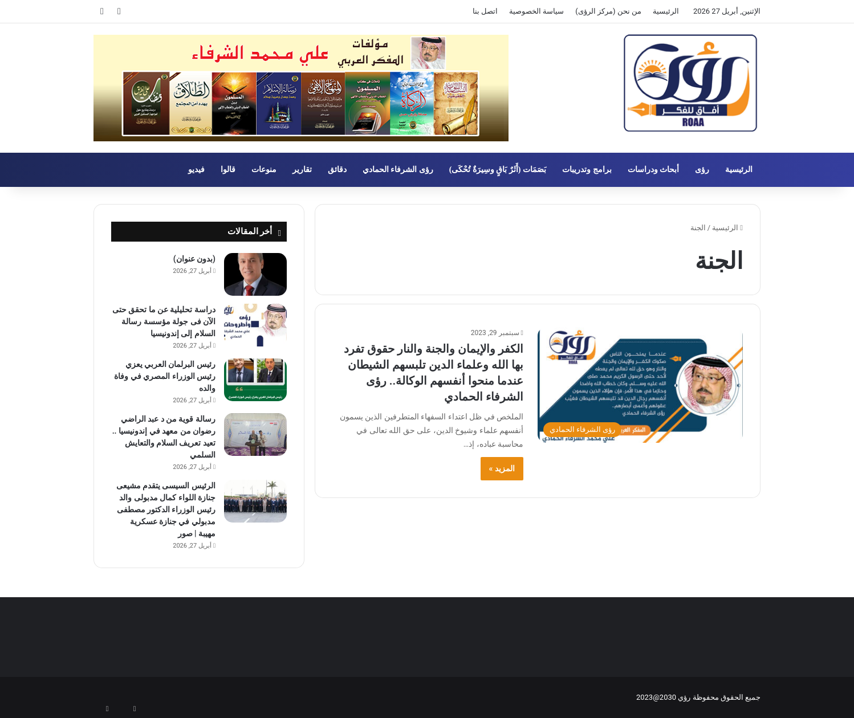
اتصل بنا (485, 11)
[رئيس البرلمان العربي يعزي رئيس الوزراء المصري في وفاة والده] (255, 379)
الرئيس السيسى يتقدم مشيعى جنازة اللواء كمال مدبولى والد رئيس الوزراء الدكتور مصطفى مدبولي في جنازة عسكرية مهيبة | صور (165, 509)
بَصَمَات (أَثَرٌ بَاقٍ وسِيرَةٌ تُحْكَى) (497, 169)
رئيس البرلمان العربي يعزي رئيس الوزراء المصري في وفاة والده (164, 376)
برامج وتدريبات (587, 169)
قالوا (228, 169)
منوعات (263, 169)
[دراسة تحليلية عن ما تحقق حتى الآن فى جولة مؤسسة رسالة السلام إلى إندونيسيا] (255, 325)
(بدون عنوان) (194, 258)
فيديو (196, 169)
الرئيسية (666, 11)
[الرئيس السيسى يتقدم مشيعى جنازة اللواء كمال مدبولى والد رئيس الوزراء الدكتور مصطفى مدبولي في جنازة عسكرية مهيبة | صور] (255, 501)
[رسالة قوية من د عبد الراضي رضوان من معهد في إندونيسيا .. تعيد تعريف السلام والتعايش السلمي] (255, 434)
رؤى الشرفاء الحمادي (398, 169)
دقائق (337, 169)
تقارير (302, 169)
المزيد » (502, 468)
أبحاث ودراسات (654, 169)
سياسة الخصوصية (536, 11)
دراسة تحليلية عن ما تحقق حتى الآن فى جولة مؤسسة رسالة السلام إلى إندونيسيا (163, 321)
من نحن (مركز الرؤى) (608, 11)
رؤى (702, 169)
